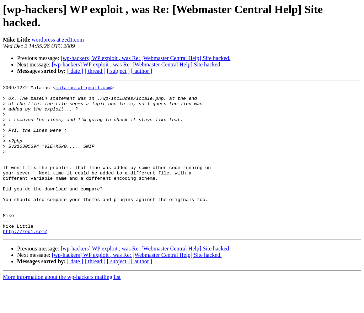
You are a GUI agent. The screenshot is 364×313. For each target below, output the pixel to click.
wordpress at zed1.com (58, 40)
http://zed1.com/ (25, 261)
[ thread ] (95, 71)
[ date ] (75, 71)
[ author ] (141, 71)
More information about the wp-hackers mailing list (62, 307)
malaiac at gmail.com (83, 88)
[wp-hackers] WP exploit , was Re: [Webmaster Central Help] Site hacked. (146, 58)
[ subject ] (118, 71)
